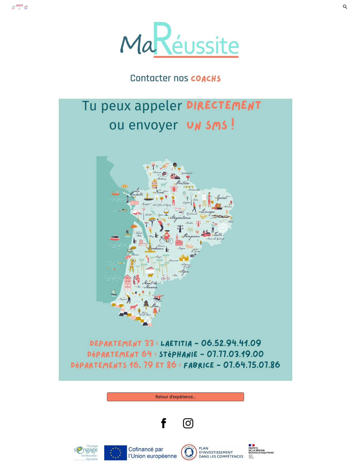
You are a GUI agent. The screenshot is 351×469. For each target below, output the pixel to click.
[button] (345, 7)
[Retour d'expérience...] (175, 397)
